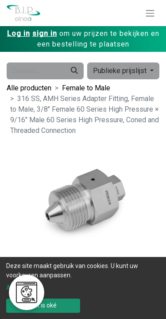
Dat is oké (43, 305)
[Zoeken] (74, 70)
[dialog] (83, 288)
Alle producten (29, 88)
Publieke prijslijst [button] (120, 70)
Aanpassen (22, 287)
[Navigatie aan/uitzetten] (150, 13)
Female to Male (86, 88)
